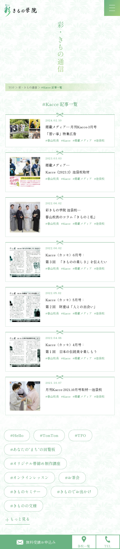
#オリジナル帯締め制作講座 (35, 463)
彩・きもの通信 (28, 87)
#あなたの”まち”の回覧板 (32, 449)
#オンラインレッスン (29, 477)
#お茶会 (72, 477)
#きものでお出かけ (74, 491)
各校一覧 (83, 542)
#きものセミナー (25, 491)
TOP (11, 87)
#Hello (17, 435)
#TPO (80, 435)
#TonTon (49, 435)
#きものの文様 (23, 505)
